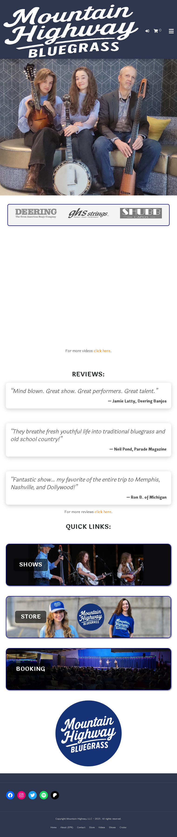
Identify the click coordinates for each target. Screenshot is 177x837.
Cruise (123, 827)
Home (53, 827)
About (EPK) (66, 827)
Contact (81, 827)
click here (102, 351)
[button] (147, 31)
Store (92, 827)
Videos (101, 827)
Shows (112, 827)
